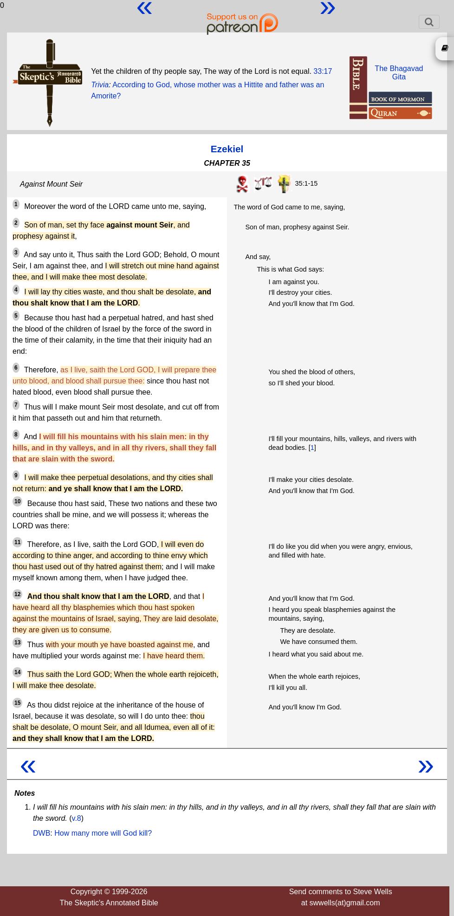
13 (17, 642)
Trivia (100, 85)
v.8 (76, 818)
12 (17, 594)
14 (17, 672)
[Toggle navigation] (429, 22)
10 (17, 501)
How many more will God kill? (103, 833)
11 (17, 542)
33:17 (322, 71)
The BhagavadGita (399, 73)
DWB (41, 833)
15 (17, 703)
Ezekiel (227, 148)
